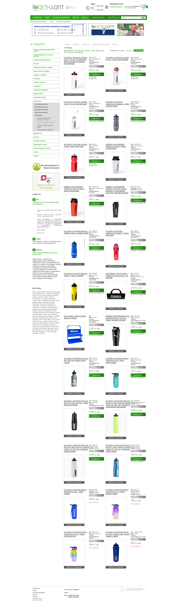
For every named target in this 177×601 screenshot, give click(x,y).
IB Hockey (71, 52)
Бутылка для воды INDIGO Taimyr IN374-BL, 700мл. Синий (75, 492)
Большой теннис (39, 97)
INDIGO (98, 50)
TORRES (87, 50)
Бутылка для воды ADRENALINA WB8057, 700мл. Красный (117, 233)
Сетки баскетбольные (41, 104)
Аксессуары (38, 115)
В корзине (128, 6)
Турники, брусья (39, 141)
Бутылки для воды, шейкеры (45, 122)
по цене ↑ (122, 50)
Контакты (85, 17)
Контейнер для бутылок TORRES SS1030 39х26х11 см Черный (117, 276)
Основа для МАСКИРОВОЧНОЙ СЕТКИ (44, 50)
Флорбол (36, 78)
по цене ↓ (129, 50)
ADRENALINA (79, 52)
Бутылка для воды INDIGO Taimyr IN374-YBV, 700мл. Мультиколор (75, 534)
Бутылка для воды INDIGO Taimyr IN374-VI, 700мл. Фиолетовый (117, 492)
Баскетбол (37, 101)
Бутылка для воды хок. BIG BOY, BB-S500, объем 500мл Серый (76, 360)
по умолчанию (138, 50)
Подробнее (96, 66)
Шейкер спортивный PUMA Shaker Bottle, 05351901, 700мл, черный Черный (117, 318)
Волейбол (37, 86)
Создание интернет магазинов (135, 588)
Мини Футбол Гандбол (41, 71)
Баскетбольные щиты (41, 112)
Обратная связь (98, 17)
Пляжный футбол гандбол (43, 67)
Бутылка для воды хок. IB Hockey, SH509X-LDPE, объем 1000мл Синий (118, 534)
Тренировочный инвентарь (45, 129)
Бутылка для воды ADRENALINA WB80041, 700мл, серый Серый (118, 104)
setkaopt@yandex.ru (116, 6)
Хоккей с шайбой (39, 75)
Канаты (36, 137)
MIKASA (80, 50)
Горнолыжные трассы (41, 148)
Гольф (35, 152)
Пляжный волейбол (40, 90)
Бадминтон (37, 133)
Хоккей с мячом (39, 82)
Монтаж (76, 17)
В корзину (96, 74)
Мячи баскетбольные (41, 107)
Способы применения (63, 21)
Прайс (47, 17)
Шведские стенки (39, 144)
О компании (37, 17)
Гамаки (36, 156)
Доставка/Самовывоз (61, 17)
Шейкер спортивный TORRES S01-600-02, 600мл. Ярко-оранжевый (74, 189)
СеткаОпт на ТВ (114, 17)
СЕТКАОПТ (48, 7)
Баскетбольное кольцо (41, 109)
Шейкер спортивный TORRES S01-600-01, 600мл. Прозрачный (116, 146)
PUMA (93, 50)
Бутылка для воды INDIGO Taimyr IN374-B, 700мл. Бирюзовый (117, 360)
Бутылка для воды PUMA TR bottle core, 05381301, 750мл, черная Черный (76, 403)
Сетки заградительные (42, 60)
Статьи (51, 21)
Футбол (36, 63)
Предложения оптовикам (38, 21)
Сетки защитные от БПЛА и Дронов (43, 55)
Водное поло (38, 93)
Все (76, 50)
